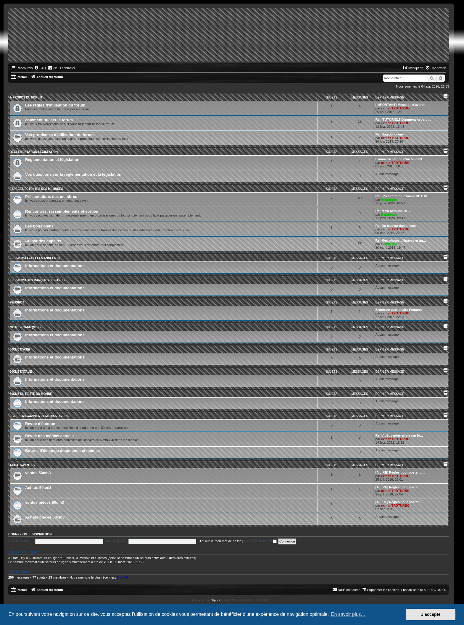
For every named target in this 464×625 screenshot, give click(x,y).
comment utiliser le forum (49, 120)
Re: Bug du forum (389, 134)
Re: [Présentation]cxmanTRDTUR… (403, 196)
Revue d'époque (40, 423)
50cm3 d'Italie (21, 371)
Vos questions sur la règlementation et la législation (73, 174)
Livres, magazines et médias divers (39, 416)
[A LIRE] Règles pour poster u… (400, 472)
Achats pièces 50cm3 (45, 517)
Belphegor (389, 199)
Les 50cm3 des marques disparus (37, 280)
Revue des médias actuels (49, 436)
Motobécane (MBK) (25, 327)
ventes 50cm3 (38, 473)
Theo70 (122, 577)
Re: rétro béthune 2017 (393, 211)
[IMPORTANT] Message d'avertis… (402, 104)
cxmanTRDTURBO (395, 108)
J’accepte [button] (431, 614)
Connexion (17, 534)
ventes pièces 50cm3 (44, 502)
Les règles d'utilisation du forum (55, 105)
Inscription (42, 534)
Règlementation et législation (52, 159)
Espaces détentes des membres (36, 188)
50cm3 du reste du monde (31, 393)
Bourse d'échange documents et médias (62, 450)
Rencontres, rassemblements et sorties (61, 211)
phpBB (215, 600)
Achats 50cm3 (38, 487)
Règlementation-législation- (34, 152)
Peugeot (17, 302)
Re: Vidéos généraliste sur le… (399, 435)
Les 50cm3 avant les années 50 (35, 258)
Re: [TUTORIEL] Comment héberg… (403, 119)
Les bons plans (39, 226)
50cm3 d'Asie (20, 349)
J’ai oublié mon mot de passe (220, 541)
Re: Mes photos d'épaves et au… (401, 240)
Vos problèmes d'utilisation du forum (59, 135)
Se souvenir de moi (260, 541)
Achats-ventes (22, 465)
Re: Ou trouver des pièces (396, 225)
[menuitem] (40, 68)
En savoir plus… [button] (348, 614)
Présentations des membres (51, 196)
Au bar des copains (43, 241)
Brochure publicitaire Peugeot (399, 309)
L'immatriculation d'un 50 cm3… (400, 159)
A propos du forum (26, 97)
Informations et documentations (55, 266)
